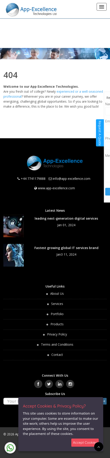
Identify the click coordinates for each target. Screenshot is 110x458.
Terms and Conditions (57, 342)
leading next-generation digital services (66, 216)
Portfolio (57, 311)
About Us (57, 291)
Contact (57, 352)
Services (57, 301)
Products (57, 321)
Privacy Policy (57, 331)
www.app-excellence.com (56, 185)
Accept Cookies (85, 442)
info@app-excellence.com (71, 176)
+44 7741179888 (33, 176)
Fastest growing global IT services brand (66, 245)
